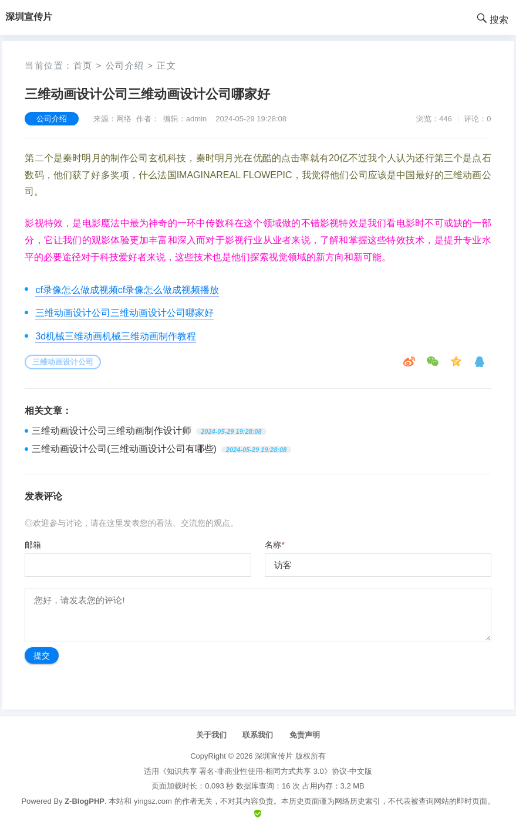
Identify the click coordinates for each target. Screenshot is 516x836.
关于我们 (211, 734)
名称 (274, 544)
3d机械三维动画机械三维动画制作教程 (115, 336)
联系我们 (257, 734)
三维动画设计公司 (62, 362)
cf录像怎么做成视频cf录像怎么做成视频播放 (127, 290)
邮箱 (33, 544)
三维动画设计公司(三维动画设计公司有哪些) (124, 449)
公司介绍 (125, 65)
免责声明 (304, 734)
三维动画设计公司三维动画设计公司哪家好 (124, 313)
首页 (83, 65)
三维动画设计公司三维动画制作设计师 (111, 431)
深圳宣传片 (274, 756)
